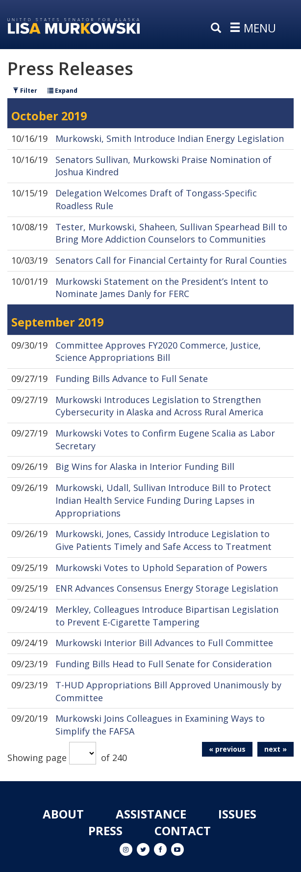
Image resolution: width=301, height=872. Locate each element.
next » (275, 749)
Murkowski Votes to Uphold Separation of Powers (161, 567)
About (63, 814)
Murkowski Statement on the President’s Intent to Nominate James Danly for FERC (161, 287)
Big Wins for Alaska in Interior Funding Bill (144, 466)
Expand (62, 90)
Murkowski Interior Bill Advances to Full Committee (164, 643)
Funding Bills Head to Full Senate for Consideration (163, 664)
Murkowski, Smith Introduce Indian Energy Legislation (169, 138)
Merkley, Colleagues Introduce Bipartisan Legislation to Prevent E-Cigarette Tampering (166, 615)
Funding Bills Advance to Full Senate (131, 378)
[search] (218, 28)
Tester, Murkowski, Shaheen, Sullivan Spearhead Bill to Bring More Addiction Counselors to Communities (171, 233)
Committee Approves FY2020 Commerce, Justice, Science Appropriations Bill (158, 351)
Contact (182, 830)
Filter (25, 90)
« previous (227, 749)
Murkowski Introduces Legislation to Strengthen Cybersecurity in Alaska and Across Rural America (159, 406)
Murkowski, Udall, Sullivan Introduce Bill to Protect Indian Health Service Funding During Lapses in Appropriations (163, 500)
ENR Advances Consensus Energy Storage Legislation (166, 588)
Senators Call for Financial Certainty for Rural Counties (171, 260)
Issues (237, 814)
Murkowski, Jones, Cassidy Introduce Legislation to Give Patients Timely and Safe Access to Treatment (163, 540)
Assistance (151, 814)
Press (105, 830)
